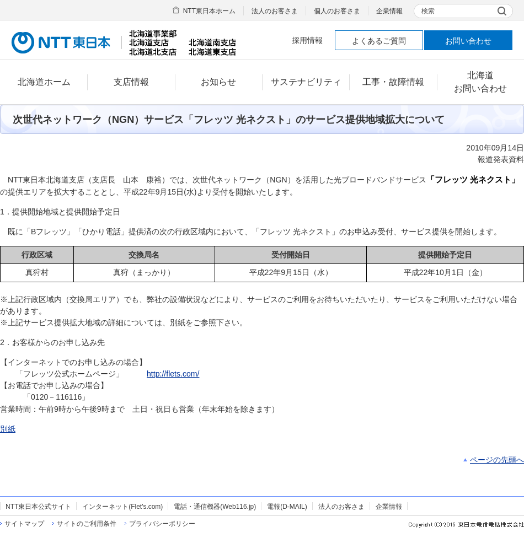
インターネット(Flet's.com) (122, 506)
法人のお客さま (275, 11)
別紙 (7, 428)
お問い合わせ (468, 40)
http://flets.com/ (173, 373)
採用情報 (307, 40)
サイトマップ (24, 524)
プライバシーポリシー (162, 524)
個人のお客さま (337, 11)
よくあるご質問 (379, 40)
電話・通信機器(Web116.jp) (215, 506)
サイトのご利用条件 (86, 524)
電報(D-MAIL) (287, 506)
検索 (428, 11)
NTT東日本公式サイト (38, 506)
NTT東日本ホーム (209, 11)
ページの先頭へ (497, 459)
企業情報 (389, 11)
